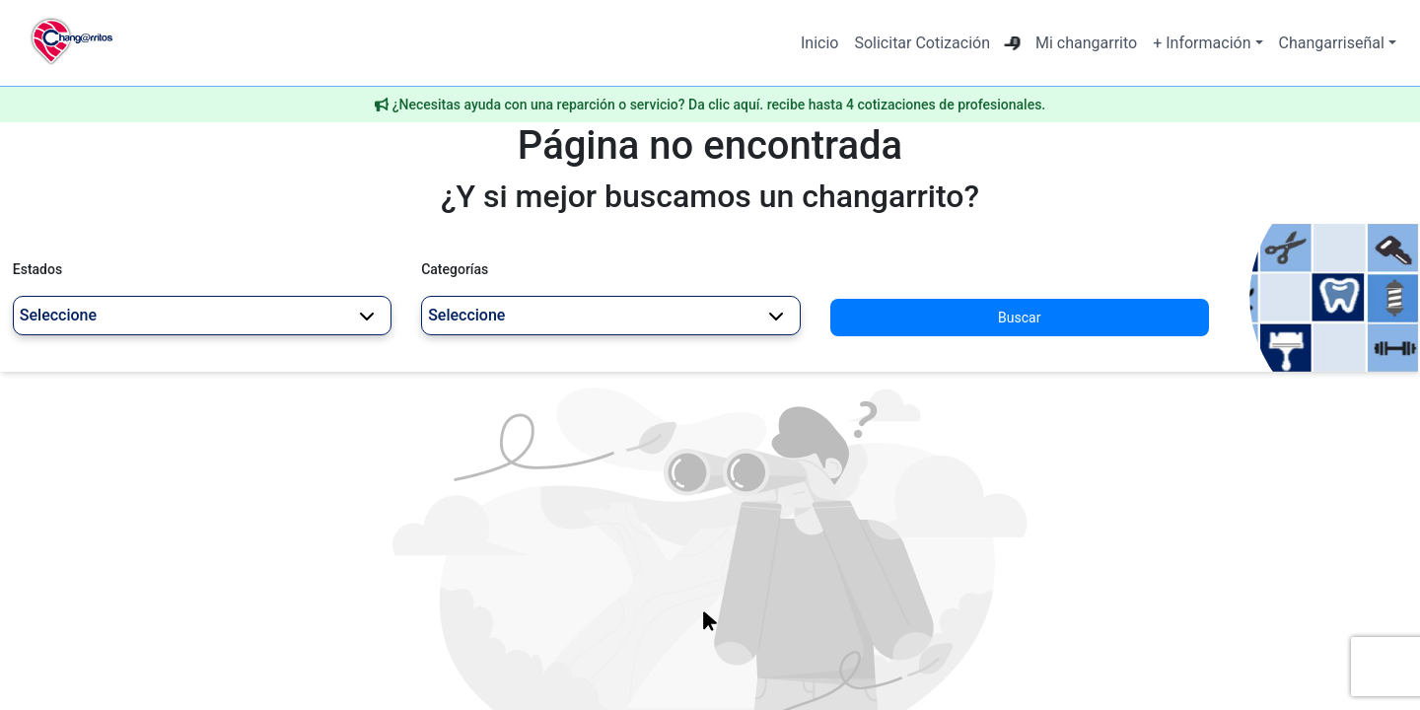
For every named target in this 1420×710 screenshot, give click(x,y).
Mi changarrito (1086, 43)
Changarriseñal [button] (1331, 43)
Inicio (819, 43)
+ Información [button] (1201, 43)
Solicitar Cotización (922, 43)
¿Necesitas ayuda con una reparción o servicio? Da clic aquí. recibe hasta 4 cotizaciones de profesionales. (719, 104)
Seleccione (197, 315)
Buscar (1019, 317)
